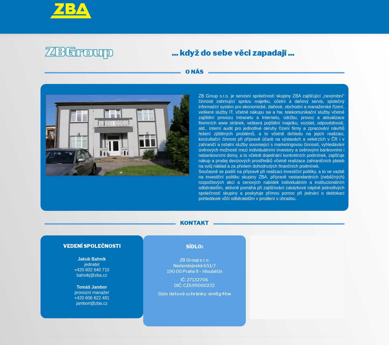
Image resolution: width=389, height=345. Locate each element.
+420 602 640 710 (91, 256)
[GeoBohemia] (330, 9)
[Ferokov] (275, 9)
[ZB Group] (211, 9)
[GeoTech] (247, 9)
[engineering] (303, 9)
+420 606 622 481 (91, 284)
